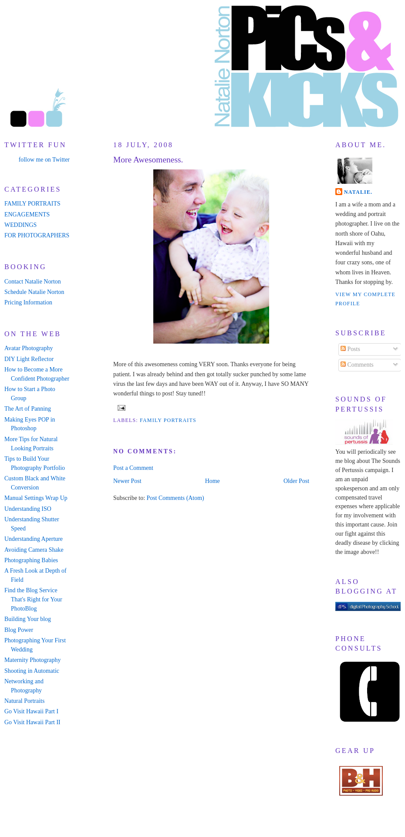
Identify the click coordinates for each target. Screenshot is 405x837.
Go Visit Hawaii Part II (32, 722)
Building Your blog (27, 619)
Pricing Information (28, 302)
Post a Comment (133, 468)
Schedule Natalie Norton (34, 292)
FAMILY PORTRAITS (32, 203)
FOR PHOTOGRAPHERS (36, 235)
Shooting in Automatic (31, 671)
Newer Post (127, 481)
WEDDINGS (20, 225)
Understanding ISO (27, 509)
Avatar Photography (28, 348)
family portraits (168, 420)
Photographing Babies (31, 560)
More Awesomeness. (148, 159)
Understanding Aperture (33, 539)
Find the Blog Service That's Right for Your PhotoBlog (33, 599)
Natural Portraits (24, 701)
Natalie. (358, 192)
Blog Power (18, 630)
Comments (357, 364)
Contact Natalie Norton (32, 281)
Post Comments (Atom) (175, 498)
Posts (350, 349)
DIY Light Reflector (29, 359)
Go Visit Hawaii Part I (31, 711)
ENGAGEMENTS (27, 214)
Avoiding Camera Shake (34, 550)
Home (212, 481)
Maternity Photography (32, 660)
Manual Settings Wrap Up (36, 498)
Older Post (296, 481)
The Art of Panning (27, 408)
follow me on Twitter (44, 159)
